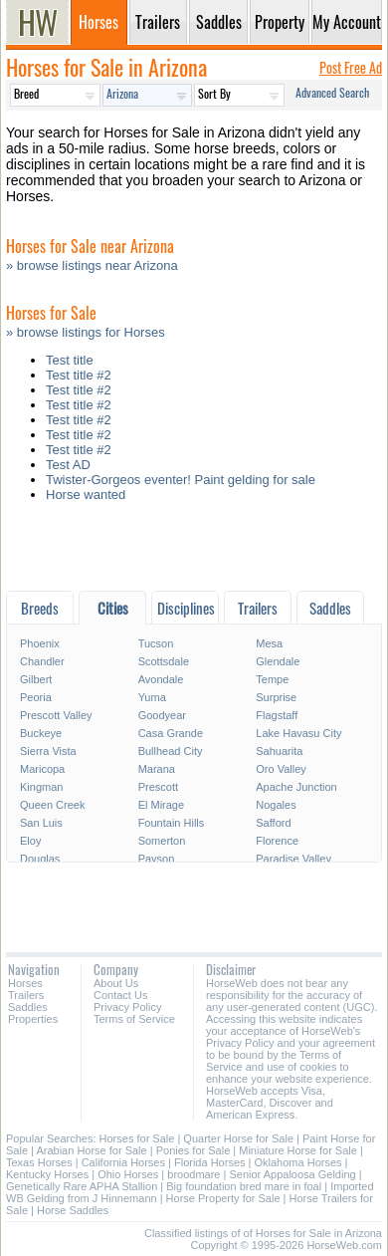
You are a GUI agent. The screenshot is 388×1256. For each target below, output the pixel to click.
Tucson (156, 643)
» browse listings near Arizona (92, 265)
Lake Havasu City (298, 733)
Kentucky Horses (47, 1174)
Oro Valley (281, 769)
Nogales (275, 805)
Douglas (40, 859)
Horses (25, 983)
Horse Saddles (72, 1210)
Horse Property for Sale (223, 1198)
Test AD (68, 464)
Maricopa (42, 769)
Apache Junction (296, 787)
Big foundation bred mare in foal (243, 1186)
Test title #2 (78, 375)
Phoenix (40, 643)
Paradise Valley (293, 859)
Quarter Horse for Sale (238, 1138)
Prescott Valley (56, 715)
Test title (70, 360)
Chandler (42, 661)
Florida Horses (210, 1162)
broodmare (193, 1174)
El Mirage (161, 805)
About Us (116, 983)
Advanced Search (332, 92)
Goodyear (162, 715)
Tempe (272, 679)
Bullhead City (170, 751)
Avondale (161, 679)
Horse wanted (85, 494)
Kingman (41, 787)
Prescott (158, 787)
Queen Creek (52, 805)
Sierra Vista (48, 751)
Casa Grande (170, 733)
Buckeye (41, 733)
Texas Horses (39, 1162)
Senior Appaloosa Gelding (292, 1174)
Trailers (26, 995)
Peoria (36, 697)
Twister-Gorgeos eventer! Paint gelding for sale (180, 479)
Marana (156, 769)
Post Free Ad (350, 67)
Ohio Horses (127, 1174)
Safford (273, 823)
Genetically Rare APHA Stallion (81, 1186)
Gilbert (36, 679)
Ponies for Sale (193, 1150)
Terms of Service (134, 1019)
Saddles (28, 1007)
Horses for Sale (137, 1138)
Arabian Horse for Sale (91, 1150)
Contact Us (120, 995)
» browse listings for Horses (85, 332)
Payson (156, 859)
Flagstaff (276, 715)
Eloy (30, 841)
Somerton (162, 841)
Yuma (152, 697)
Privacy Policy (127, 1007)
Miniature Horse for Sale (298, 1150)
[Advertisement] (194, 551)
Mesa (269, 643)
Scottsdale (163, 661)
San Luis (41, 823)
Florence (277, 841)
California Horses (123, 1162)
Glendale (277, 661)
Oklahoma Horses (298, 1162)
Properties (33, 1019)
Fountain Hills (171, 823)
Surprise (276, 697)
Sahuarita (279, 751)
